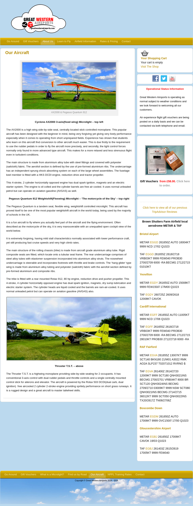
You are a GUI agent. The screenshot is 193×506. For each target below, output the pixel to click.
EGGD (154, 242)
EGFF (153, 314)
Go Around (13, 41)
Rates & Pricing (109, 41)
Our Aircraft (97, 474)
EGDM (154, 416)
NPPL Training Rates (120, 474)
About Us (48, 41)
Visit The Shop (150, 66)
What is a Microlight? (52, 474)
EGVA (153, 355)
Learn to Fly (64, 41)
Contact (126, 41)
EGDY (154, 282)
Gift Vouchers (31, 41)
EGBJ (153, 436)
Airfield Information (85, 41)
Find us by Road (77, 474)
